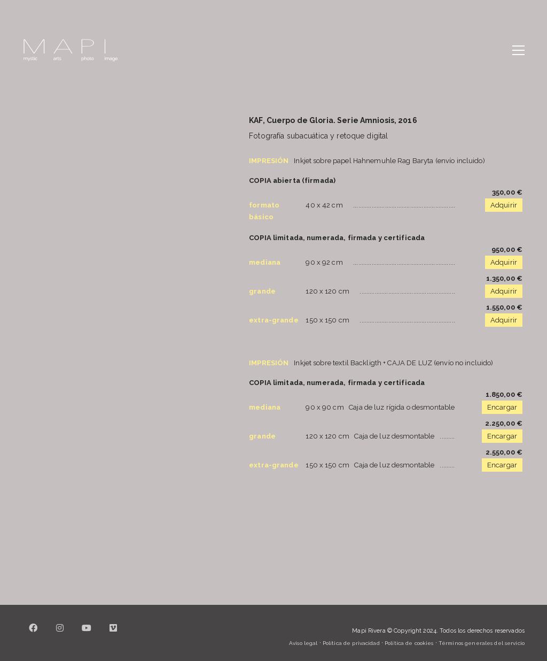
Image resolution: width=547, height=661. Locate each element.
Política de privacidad (351, 643)
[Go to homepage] (70, 50)
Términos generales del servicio (482, 643)
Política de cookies (409, 643)
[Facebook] (33, 634)
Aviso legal (303, 643)
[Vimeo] (113, 634)
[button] (518, 50)
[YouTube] (86, 634)
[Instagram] (60, 634)
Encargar (502, 407)
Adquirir (503, 205)
